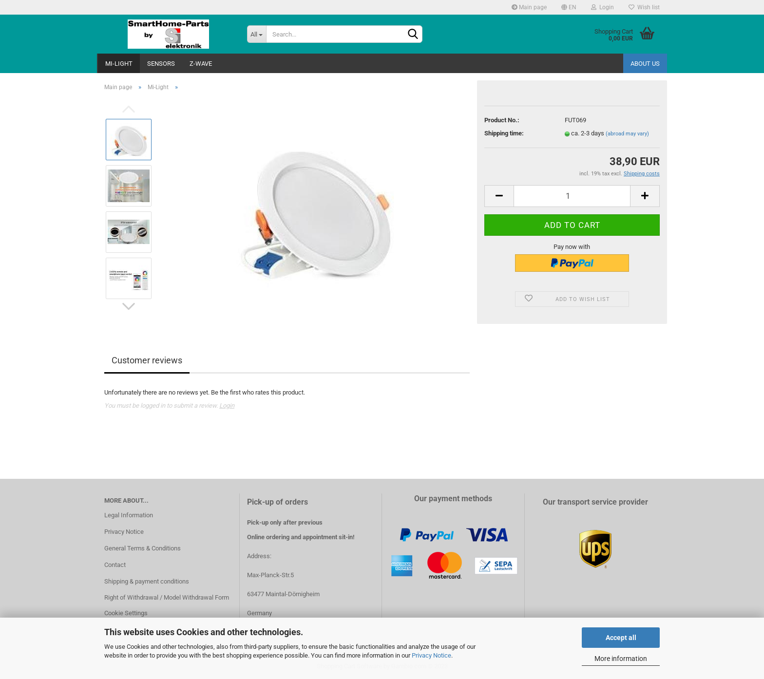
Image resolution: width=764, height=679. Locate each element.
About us (645, 63)
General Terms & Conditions (142, 548)
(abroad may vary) (627, 134)
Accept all (621, 637)
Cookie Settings (126, 613)
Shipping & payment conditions (146, 581)
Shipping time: (504, 133)
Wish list (644, 7)
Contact (115, 564)
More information (620, 658)
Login (602, 7)
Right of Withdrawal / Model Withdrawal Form (166, 597)
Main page (529, 7)
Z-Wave (201, 63)
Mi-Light (119, 63)
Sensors (161, 63)
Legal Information (128, 515)
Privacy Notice (431, 655)
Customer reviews (147, 360)
